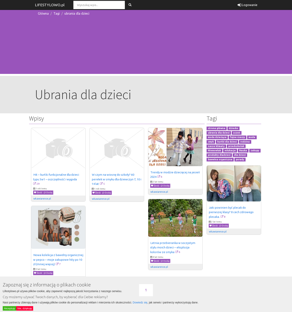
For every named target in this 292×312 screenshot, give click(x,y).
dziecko (233, 128)
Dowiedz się (140, 302)
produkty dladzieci (219, 155)
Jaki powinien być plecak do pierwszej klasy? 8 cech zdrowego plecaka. (231, 212)
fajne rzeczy (237, 137)
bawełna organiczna (220, 159)
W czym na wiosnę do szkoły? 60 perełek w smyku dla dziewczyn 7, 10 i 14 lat (117, 179)
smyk (211, 141)
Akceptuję (9, 308)
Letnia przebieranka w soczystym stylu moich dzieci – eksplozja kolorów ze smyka (173, 247)
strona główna (216, 128)
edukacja (230, 150)
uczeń (236, 132)
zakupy (255, 150)
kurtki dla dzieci (227, 141)
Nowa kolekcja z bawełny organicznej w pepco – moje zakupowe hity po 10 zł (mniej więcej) (58, 259)
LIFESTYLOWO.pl (50, 5)
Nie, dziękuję (24, 308)
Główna (43, 13)
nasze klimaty (216, 146)
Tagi (56, 13)
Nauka (243, 150)
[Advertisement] (146, 46)
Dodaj (48, 192)
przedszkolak (236, 146)
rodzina (245, 141)
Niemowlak (214, 150)
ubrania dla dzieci (76, 13)
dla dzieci (240, 155)
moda (252, 137)
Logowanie (247, 5)
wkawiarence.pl (42, 198)
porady (240, 159)
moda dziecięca (217, 137)
